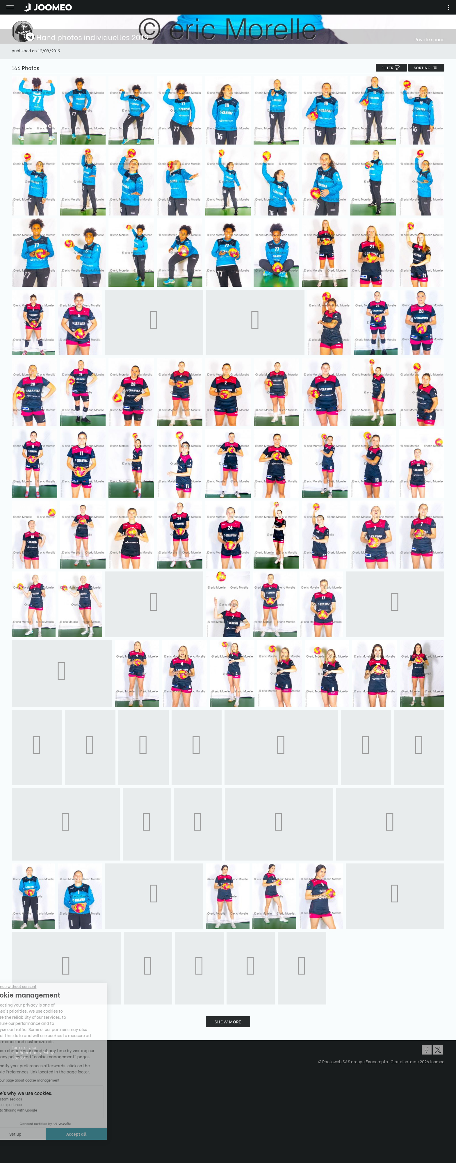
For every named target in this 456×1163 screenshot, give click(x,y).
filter (391, 67)
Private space (429, 39)
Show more (228, 1021)
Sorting (426, 67)
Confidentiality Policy (33, 1052)
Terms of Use (24, 1047)
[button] (15, 1133)
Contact (20, 1058)
